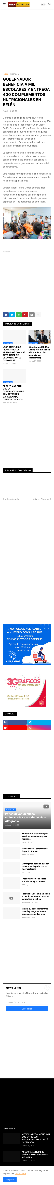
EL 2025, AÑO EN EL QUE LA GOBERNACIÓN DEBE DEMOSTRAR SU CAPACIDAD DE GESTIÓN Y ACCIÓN (13, 393)
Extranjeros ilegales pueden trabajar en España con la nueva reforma (35, 866)
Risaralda (14, 74)
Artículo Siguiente (41, 499)
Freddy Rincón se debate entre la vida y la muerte (34, 880)
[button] (4, 4)
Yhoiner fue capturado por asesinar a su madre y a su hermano (35, 836)
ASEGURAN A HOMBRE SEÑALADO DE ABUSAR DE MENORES (35, 1154)
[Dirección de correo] (27, 1002)
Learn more (20, 1173)
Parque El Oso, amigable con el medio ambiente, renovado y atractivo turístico (36, 896)
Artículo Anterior (11, 499)
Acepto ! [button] (10, 1179)
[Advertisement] (27, 40)
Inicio (5, 74)
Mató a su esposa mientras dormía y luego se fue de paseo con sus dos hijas (35, 911)
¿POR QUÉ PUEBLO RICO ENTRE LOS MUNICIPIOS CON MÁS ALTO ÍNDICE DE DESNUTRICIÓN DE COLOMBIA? (14, 354)
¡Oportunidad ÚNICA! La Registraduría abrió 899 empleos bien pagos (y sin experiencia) (39, 352)
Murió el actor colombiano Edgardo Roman (35, 849)
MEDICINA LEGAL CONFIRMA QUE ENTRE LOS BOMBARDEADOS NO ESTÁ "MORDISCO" (36, 1138)
